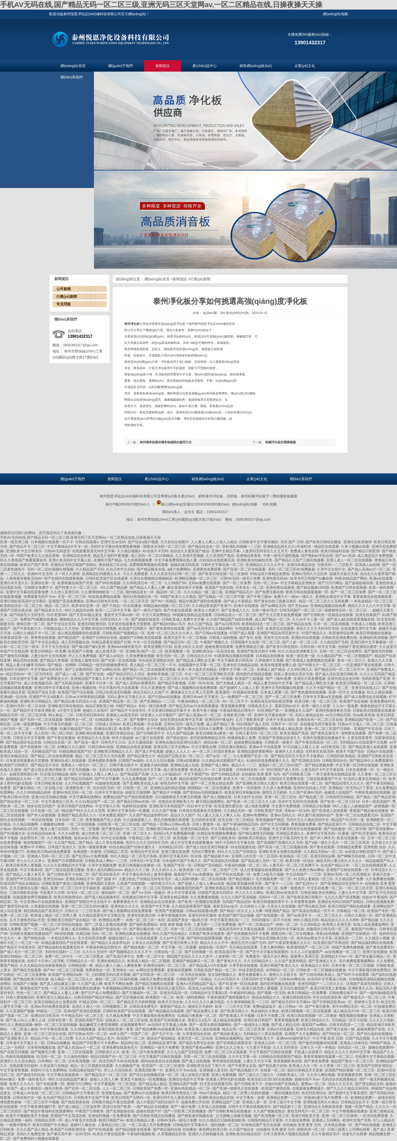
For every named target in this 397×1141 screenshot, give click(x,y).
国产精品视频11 (241, 879)
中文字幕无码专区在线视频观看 (297, 829)
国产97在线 (95, 674)
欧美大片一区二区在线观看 (245, 779)
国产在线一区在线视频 (118, 660)
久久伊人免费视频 (277, 788)
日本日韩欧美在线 (48, 783)
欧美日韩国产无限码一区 (130, 1097)
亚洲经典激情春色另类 (333, 710)
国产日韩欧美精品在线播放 (229, 1111)
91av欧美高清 (363, 715)
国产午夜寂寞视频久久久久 (289, 943)
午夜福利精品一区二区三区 (198, 701)
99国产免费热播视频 (347, 947)
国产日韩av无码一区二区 (87, 1034)
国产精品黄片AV (216, 856)
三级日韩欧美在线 (23, 893)
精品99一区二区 (169, 592)
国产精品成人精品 (152, 1084)
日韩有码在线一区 (250, 770)
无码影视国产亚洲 (376, 679)
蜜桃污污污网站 (79, 1084)
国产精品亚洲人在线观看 (367, 747)
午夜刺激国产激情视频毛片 (228, 997)
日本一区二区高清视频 (331, 624)
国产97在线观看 (100, 1129)
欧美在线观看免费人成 (278, 665)
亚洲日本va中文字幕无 (201, 697)
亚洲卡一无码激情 (246, 788)
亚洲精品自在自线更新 (157, 902)
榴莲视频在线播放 (353, 1015)
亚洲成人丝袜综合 (354, 1043)
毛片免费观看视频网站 (356, 961)
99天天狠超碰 (122, 738)
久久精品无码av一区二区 (323, 852)
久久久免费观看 (135, 574)
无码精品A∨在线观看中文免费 (363, 742)
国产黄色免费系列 (380, 947)
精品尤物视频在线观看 (171, 820)
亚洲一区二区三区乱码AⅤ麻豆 (84, 906)
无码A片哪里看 (203, 852)
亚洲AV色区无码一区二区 (73, 792)
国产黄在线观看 (322, 847)
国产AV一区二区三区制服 (63, 970)
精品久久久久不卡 (214, 943)
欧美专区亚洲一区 (86, 606)
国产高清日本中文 (120, 956)
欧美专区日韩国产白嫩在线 (311, 578)
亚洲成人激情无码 (84, 660)
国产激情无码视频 (378, 651)
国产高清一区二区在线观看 (244, 569)
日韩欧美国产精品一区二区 (215, 970)
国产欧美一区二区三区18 (340, 801)
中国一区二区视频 (256, 829)
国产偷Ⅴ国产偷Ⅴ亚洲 (88, 647)
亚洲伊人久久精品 (289, 751)
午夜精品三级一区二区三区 (149, 838)
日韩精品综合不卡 (355, 1102)
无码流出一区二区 (352, 1047)
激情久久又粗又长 (283, 975)
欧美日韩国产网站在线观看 (349, 906)
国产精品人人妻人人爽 (147, 587)
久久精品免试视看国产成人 (223, 760)
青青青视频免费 (286, 1020)
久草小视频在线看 (355, 546)
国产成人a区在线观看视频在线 (351, 619)
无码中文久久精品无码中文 (307, 820)
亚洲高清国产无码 (89, 1020)
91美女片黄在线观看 (108, 1134)
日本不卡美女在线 (280, 719)
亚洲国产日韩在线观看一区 (347, 870)
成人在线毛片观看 (195, 1075)
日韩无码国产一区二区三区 (301, 610)
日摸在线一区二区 (168, 952)
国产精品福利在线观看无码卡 (61, 947)
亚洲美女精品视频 (174, 897)
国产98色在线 (34, 938)
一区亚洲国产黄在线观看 (362, 665)
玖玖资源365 (57, 615)
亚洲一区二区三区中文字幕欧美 (75, 888)
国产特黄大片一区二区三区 (76, 587)
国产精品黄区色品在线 (23, 742)
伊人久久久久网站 (249, 893)
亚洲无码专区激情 (202, 915)
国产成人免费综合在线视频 (365, 697)
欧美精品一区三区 (294, 856)
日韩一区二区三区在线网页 (341, 651)
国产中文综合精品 (45, 642)
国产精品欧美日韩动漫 (30, 979)
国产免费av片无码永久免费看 (200, 729)
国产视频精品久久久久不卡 (130, 952)
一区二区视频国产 (358, 656)
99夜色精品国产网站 (351, 578)
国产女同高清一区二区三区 (153, 975)
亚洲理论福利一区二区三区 (165, 965)
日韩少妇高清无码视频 (113, 692)
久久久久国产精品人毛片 (94, 1038)
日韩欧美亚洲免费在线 (339, 638)
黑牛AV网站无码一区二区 (352, 1006)
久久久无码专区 (285, 1047)
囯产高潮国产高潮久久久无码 (280, 842)
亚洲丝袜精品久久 (111, 961)
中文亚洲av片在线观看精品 (41, 902)
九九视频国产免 (127, 1066)
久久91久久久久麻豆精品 (204, 1002)
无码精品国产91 (44, 751)
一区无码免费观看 (374, 1116)
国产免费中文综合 (144, 719)
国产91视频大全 (12, 833)
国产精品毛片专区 (45, 765)
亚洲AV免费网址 (255, 815)
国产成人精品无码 (285, 1025)
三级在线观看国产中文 (324, 779)
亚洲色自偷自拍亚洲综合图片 (178, 742)
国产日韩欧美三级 (296, 774)
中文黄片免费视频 (286, 806)
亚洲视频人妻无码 (213, 1070)
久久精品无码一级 (238, 811)
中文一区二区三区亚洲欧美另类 (209, 674)
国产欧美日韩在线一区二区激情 (223, 574)
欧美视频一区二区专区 (191, 838)
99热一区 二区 (286, 924)
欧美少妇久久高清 (188, 647)
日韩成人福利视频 (223, 638)
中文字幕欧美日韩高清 (235, 660)
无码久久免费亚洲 (30, 1134)
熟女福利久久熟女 (265, 1011)
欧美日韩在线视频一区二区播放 (312, 1015)
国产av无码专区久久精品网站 (210, 628)
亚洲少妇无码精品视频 (49, 797)
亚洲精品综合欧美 (77, 556)
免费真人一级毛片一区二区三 (84, 765)
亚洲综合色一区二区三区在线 (319, 719)
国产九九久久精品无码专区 (347, 1088)
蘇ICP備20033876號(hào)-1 (127, 504)
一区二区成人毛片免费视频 (149, 1125)
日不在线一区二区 (45, 811)
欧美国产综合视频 (354, 701)
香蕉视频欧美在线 (287, 1061)
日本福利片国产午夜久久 (181, 861)
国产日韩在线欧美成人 (317, 975)
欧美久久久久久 (21, 1084)
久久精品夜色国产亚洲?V (211, 606)
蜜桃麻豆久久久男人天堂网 (192, 692)
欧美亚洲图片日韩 (158, 647)
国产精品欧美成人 (227, 1034)
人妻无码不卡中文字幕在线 (322, 770)
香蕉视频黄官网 (349, 1075)
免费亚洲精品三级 (249, 647)
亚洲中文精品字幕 (225, 551)
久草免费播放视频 (140, 656)
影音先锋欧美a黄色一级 (214, 733)
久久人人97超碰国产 (306, 952)
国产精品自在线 (299, 624)
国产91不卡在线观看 (353, 975)
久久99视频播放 (83, 1029)
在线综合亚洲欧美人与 (176, 801)
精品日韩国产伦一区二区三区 (114, 1056)
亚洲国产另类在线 (219, 587)
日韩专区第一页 (60, 1020)
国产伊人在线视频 (41, 815)
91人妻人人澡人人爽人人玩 (218, 815)
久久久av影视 (69, 833)
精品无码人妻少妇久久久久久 (339, 861)
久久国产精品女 (241, 1129)
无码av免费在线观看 (204, 583)
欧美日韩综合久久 (315, 1020)
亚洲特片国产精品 (107, 560)
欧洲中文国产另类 (357, 1120)
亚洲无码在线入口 (365, 688)
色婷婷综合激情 (134, 806)
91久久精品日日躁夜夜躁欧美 (222, 1120)
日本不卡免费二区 (271, 1015)
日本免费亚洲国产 (113, 815)
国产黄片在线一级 (340, 1029)
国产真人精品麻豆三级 (57, 984)
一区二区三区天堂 (134, 601)
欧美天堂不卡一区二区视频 (185, 638)
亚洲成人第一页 (254, 1102)
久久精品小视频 (377, 938)
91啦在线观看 (146, 938)
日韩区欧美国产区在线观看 (106, 578)
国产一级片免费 (183, 1107)
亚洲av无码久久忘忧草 (309, 574)
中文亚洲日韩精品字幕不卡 (169, 710)
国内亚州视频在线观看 (277, 984)
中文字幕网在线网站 (85, 797)
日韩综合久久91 (199, 656)
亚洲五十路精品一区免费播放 (143, 1079)
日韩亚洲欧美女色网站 (318, 893)
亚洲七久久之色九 (229, 1047)
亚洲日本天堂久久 (14, 583)
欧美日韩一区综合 (300, 861)
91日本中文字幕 (199, 806)
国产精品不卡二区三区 (27, 546)
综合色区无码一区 (107, 788)
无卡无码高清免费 (92, 938)
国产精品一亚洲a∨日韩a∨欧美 (166, 824)
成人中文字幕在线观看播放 (191, 842)
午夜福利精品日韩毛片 (237, 710)
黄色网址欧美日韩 (213, 1129)
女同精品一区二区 (280, 970)
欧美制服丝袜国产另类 (75, 583)
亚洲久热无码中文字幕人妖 (70, 560)
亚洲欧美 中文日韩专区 (24, 551)
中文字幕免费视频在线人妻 (175, 560)
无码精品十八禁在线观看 (262, 1034)
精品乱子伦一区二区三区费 (52, 1038)
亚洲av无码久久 (282, 815)
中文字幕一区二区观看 (178, 947)
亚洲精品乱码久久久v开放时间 (287, 546)
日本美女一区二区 (249, 587)
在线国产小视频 (25, 984)
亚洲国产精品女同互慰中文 (278, 633)
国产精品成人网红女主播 (195, 660)
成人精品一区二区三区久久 (71, 979)
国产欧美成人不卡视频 (236, 1015)
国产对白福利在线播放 (374, 1034)
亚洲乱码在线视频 (305, 638)
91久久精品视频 (379, 692)
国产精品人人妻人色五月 (25, 874)
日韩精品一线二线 (350, 911)
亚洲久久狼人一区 (86, 1006)
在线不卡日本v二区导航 (45, 961)
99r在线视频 (64, 934)
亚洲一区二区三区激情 (339, 1116)
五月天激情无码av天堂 (27, 920)
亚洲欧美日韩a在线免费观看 (48, 852)
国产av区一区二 (218, 756)
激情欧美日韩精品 (252, 838)
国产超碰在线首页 (145, 619)
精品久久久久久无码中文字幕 (347, 1052)
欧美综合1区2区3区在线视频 (269, 1079)
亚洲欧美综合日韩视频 (98, 628)
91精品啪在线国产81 (75, 751)
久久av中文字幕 (172, 938)
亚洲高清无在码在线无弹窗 (271, 701)
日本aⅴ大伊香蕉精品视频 (85, 697)
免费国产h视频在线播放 (38, 619)
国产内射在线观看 (178, 610)
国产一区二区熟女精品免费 (212, 783)
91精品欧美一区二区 (111, 719)
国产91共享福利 (363, 833)
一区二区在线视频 (81, 824)
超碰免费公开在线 (195, 1102)
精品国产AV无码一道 (347, 820)
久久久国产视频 (164, 811)
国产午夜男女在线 (242, 1066)
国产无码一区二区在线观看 (41, 719)
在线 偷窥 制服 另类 (175, 924)
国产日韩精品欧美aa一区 (332, 1002)
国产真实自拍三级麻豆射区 (275, 601)
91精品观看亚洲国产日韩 (111, 642)
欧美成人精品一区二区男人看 (54, 915)
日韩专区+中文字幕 (145, 861)
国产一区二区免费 (237, 583)
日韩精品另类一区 (48, 1120)
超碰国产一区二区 (116, 888)
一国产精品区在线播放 (151, 1107)
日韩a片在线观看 (380, 751)
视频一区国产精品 (359, 1107)
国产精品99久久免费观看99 (371, 760)
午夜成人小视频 (363, 624)
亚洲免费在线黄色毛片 (120, 1047)
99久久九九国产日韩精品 (237, 852)
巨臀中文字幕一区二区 (236, 669)
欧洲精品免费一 (111, 920)
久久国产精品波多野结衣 (148, 815)
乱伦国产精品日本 (335, 865)
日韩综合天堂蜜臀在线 (286, 779)
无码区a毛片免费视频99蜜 (173, 833)
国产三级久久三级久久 (256, 1075)
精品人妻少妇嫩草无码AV (26, 665)
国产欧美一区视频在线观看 (199, 902)
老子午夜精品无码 (160, 729)
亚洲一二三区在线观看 (75, 1052)
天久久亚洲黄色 (153, 688)
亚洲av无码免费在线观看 (50, 1006)
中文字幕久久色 (107, 806)
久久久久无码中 (94, 952)
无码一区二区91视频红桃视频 (50, 569)
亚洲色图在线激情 (280, 587)
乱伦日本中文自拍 (120, 569)
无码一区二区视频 (85, 829)
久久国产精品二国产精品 (73, 842)
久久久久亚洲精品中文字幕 (64, 865)
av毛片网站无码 (338, 715)
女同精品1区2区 (171, 847)
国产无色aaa (298, 606)
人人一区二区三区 (116, 1088)
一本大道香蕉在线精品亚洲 (334, 774)
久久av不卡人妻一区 (308, 619)
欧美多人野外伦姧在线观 (225, 1079)
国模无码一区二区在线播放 (292, 934)
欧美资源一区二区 (193, 870)
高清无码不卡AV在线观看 (119, 1061)
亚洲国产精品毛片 (239, 592)
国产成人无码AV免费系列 (135, 683)
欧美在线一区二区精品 (236, 820)
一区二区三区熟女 (89, 956)
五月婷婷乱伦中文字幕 (143, 770)
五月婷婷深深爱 (203, 820)
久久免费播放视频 (380, 879)
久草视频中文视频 (269, 660)
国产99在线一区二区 (338, 1034)
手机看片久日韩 (52, 893)
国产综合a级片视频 (143, 542)
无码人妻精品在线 (309, 715)
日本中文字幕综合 (109, 792)
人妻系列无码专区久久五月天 (265, 551)
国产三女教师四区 (79, 669)
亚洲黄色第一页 (78, 788)
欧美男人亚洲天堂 (337, 924)
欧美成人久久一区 (303, 1066)
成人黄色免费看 (175, 770)
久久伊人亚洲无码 (64, 592)
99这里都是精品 (251, 970)
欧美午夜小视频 (205, 710)
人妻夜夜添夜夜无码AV (24, 578)
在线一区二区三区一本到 (145, 920)
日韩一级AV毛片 (264, 610)
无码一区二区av (265, 583)
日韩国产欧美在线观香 (206, 934)
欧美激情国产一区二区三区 (308, 947)
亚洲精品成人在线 (184, 765)
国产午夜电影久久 (27, 628)
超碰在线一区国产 (213, 947)
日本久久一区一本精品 (317, 1047)
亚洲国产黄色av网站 (197, 1047)
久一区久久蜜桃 (67, 574)
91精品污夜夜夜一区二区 (197, 1015)
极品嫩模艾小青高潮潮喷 (98, 1025)
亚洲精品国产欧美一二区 (364, 719)
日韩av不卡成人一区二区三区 (361, 724)
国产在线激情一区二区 (37, 747)
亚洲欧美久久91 (360, 988)
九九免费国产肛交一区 (250, 756)
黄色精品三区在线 (113, 565)
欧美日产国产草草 (34, 565)
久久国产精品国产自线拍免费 (229, 619)
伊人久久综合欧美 (118, 1070)
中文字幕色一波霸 (250, 1097)
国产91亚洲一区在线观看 (238, 984)
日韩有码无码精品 (340, 797)
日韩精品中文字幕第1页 (209, 993)
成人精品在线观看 (227, 1020)
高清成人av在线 (367, 565)
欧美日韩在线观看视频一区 (307, 592)
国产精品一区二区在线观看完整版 (149, 669)
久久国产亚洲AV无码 (305, 792)
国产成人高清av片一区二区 (369, 569)
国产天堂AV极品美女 (85, 615)
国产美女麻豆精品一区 (372, 956)
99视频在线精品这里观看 (192, 615)
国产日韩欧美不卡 (150, 733)
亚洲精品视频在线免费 (328, 606)
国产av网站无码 (273, 606)
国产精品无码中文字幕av (290, 1002)
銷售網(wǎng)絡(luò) (256, 66)
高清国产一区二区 (130, 1038)
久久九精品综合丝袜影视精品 (43, 965)
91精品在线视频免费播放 (216, 833)
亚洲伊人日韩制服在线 (206, 1134)
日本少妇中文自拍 (248, 797)
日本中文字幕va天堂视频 (322, 697)
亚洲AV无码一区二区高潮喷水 (346, 874)
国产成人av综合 (111, 656)
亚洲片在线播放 (246, 606)
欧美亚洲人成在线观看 (202, 1029)
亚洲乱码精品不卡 (80, 879)
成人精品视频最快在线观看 (78, 633)
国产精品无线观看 (27, 970)
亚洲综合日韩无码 (45, 1015)
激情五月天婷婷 (274, 792)
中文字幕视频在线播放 (349, 1111)
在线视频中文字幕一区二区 (199, 665)
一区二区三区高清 (355, 842)
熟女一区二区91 (237, 938)
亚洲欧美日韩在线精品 (65, 706)
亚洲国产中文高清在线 (23, 879)
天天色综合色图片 (174, 542)
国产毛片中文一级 (166, 1034)
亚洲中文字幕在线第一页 (273, 715)
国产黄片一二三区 (279, 883)
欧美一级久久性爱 (316, 706)
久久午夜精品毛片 (325, 1134)
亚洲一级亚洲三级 (14, 542)
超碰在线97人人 (121, 938)
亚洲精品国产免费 (183, 1084)
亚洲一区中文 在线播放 (346, 692)
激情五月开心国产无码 (248, 943)
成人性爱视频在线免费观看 (261, 870)
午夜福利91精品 (242, 993)
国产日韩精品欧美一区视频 (211, 679)
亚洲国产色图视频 (169, 911)
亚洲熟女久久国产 (299, 710)
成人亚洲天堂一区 (109, 651)
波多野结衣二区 (32, 838)
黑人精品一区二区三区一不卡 (153, 665)
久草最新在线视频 (45, 906)
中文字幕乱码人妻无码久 (166, 988)
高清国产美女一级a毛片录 (187, 920)
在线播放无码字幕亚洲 (317, 724)
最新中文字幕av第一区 (122, 615)
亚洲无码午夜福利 (219, 719)
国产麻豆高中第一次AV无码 (68, 1134)
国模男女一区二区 (79, 719)
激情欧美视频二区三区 (164, 674)
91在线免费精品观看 (104, 597)
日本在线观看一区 (360, 770)
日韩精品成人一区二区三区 (235, 615)
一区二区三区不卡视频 (41, 1102)
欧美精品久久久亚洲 (93, 738)
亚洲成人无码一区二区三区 (48, 856)
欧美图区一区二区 (160, 997)
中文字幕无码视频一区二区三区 (68, 724)
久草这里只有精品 (54, 1066)
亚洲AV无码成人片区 (309, 788)
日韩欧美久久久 (107, 1052)
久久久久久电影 (381, 1020)
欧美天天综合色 (170, 1002)
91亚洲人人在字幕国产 (158, 715)
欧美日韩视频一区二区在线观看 (306, 1011)
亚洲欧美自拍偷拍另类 (254, 560)
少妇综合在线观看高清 (216, 560)
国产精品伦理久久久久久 (344, 783)
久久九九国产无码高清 (184, 1052)
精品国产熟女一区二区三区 (352, 1061)
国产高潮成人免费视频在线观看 (310, 660)
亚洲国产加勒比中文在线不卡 (88, 902)
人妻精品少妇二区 (112, 1125)
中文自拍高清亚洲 (327, 997)
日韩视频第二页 (114, 1006)
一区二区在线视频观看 (369, 865)
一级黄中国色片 (18, 1125)
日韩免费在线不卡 (343, 993)
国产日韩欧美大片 (260, 1038)
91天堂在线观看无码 (216, 1084)
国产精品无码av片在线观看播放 (194, 706)
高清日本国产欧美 (117, 1107)
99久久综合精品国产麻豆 (68, 1079)
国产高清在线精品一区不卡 (313, 911)
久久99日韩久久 (299, 669)
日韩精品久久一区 (80, 961)
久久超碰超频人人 (137, 820)
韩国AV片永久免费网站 (49, 1070)
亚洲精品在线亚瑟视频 (133, 747)
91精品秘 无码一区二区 (94, 934)
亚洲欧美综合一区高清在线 (213, 651)
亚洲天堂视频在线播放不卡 (324, 738)
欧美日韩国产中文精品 (50, 1125)
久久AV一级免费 (345, 706)
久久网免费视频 (59, 838)
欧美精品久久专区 (315, 965)
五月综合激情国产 (294, 988)
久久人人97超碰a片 (166, 774)
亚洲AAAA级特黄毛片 (124, 647)
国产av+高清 (345, 556)
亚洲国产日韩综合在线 (99, 638)
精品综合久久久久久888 (340, 920)
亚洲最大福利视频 (154, 765)
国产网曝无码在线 (351, 856)
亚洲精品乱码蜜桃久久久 (101, 574)
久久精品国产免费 (349, 879)
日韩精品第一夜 (80, 965)
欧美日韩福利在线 (335, 551)
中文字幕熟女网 (203, 747)
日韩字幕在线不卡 (123, 765)
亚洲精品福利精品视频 (168, 788)
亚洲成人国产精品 (271, 669)
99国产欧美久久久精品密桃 (38, 556)
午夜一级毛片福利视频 (281, 556)
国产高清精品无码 (305, 760)
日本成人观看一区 (274, 692)
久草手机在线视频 (243, 965)
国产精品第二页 (311, 797)
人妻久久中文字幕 (352, 893)
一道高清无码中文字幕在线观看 (240, 929)
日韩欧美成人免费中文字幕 (183, 619)
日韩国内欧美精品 (341, 756)
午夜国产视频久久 (214, 642)
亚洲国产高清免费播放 (66, 601)
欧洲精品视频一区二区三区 (196, 578)
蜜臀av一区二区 (313, 1084)
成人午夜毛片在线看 (80, 1120)
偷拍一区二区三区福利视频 (116, 979)
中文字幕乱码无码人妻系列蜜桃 (147, 874)
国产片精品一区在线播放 (121, 606)
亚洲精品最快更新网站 (255, 751)
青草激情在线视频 (226, 1061)
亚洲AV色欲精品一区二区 (190, 1088)
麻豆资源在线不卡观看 (185, 587)
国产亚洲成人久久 (235, 610)
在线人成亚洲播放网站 (371, 924)
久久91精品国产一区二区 (95, 801)
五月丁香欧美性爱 (249, 719)
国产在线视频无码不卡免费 (248, 934)
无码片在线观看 (111, 770)
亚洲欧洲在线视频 (89, 733)
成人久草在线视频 (109, 842)
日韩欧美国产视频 (23, 924)
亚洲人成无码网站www (104, 870)
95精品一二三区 (49, 1011)
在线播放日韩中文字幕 (139, 897)
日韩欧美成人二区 (290, 1075)
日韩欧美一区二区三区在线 (118, 824)
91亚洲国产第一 (270, 710)
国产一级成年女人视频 (251, 1025)
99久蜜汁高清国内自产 (315, 815)
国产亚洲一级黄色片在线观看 (236, 1088)
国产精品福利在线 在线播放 (174, 1129)
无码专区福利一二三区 (62, 952)
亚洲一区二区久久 (137, 833)
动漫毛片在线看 (354, 1134)
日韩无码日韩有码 (90, 715)
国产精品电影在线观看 (133, 1129)
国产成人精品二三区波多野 (79, 1107)
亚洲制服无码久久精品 (321, 1102)
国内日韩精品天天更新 (305, 1070)
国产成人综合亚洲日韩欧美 (336, 674)
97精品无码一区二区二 (97, 1002)
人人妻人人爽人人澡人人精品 (214, 542)
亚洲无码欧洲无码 (91, 624)
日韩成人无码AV (108, 724)
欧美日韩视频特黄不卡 (270, 902)
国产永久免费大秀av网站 (304, 870)
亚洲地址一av (123, 970)
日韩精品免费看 (349, 847)
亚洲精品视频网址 (229, 1038)
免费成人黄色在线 (304, 551)
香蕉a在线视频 (327, 934)
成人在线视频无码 (38, 683)
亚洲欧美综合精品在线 (216, 1097)
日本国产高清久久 (62, 847)
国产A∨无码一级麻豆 (148, 893)
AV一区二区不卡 (235, 701)
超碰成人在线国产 (338, 792)
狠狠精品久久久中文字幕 (78, 619)
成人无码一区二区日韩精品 (152, 556)
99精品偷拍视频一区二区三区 (166, 606)
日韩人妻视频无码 (20, 997)
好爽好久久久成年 (71, 747)
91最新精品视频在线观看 (234, 656)
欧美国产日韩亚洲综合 (374, 1066)
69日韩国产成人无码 (252, 724)
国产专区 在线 (250, 638)
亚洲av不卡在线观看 (265, 747)
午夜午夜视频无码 (171, 915)
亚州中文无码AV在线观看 (298, 801)
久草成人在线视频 (212, 1107)
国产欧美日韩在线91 (282, 647)
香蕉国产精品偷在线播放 (368, 811)
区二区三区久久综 (174, 679)
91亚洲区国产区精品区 (331, 943)
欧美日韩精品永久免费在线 (55, 1002)
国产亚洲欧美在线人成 (140, 783)
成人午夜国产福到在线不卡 (157, 1102)
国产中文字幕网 (106, 779)
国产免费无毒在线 (269, 592)
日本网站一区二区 (52, 1061)
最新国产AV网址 (364, 929)
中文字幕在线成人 (225, 829)
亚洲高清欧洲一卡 (148, 1070)
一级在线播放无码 (285, 1093)
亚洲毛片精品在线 (310, 1029)
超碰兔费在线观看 (219, 647)
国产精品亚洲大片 (332, 824)
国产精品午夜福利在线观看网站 (48, 1111)
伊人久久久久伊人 (31, 861)
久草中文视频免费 (102, 865)
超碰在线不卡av (307, 1079)
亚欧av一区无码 (297, 811)
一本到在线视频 (40, 820)
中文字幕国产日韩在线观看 (270, 1052)
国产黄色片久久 (229, 961)
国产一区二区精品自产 (255, 924)
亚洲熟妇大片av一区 (337, 956)
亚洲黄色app (112, 1093)
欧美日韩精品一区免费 (48, 651)
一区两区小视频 (44, 729)
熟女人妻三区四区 (55, 829)
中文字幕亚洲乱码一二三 (229, 920)
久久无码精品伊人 (258, 961)
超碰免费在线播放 (248, 742)
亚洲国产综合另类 (41, 692)
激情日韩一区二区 (30, 624)
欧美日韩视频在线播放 (373, 633)
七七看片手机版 (258, 1047)
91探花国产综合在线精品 (19, 883)
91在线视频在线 (243, 847)
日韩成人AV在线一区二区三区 (36, 1093)
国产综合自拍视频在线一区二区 (154, 1075)
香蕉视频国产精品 (270, 820)
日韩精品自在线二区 (364, 824)
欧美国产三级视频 (249, 679)
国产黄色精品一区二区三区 (123, 829)
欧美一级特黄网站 (190, 997)
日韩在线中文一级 (27, 1097)
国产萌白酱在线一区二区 (148, 929)
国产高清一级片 (86, 742)
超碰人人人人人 (177, 751)
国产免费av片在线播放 (142, 1093)
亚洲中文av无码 (113, 542)
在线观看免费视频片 (308, 1088)
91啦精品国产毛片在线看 (261, 1125)
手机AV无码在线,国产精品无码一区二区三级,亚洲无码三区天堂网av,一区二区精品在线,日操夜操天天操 (161, 5)
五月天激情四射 (140, 742)
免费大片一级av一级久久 (293, 597)
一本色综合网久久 (61, 938)
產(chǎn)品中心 (204, 66)
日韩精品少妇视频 (316, 806)
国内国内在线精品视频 (254, 674)
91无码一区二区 (49, 1056)
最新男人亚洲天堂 (304, 956)
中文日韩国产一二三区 (303, 874)
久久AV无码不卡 (227, 979)
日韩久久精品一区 (358, 915)
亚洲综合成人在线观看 (68, 760)
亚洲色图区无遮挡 (100, 883)
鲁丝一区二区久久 (351, 660)
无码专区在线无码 (319, 751)
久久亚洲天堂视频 (189, 556)
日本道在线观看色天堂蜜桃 (129, 624)
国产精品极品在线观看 (166, 1011)
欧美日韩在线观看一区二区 (301, 783)
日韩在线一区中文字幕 (318, 647)
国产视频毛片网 (43, 1052)
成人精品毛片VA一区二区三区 (356, 1011)
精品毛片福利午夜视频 (110, 556)
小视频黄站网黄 (52, 824)
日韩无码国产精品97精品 (93, 997)
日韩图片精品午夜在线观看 (113, 1102)
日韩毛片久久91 (113, 742)
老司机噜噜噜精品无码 (207, 738)
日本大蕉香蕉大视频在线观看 (286, 1134)
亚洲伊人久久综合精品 (17, 1061)
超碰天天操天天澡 (343, 574)
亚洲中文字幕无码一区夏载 (128, 811)
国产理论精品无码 (311, 906)
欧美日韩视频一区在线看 (142, 724)
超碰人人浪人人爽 (104, 1079)
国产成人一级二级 (69, 674)
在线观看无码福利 (23, 1066)
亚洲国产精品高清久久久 (76, 815)
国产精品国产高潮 (134, 774)
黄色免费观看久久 (252, 975)
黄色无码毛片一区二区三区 (308, 1111)
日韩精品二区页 (115, 852)
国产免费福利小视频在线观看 (36, 1138)
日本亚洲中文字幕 (23, 679)
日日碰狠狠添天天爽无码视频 (178, 797)
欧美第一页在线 (131, 729)
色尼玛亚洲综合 (314, 1093)
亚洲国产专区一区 (177, 865)
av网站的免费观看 (150, 970)
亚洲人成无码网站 (75, 929)
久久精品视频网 (25, 824)
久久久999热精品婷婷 (33, 792)
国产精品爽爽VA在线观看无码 (158, 1029)
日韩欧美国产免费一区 (150, 1088)
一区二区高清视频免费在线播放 (75, 988)
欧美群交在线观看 (280, 628)
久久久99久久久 (164, 870)
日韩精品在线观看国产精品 (280, 1056)
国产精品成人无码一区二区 (262, 861)
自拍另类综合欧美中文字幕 (181, 719)
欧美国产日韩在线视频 (349, 587)
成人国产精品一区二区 (272, 619)
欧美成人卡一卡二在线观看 (212, 770)
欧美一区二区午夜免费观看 (143, 1052)
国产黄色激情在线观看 (167, 628)
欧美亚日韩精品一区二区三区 (359, 683)
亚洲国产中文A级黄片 (46, 697)
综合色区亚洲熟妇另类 (156, 660)
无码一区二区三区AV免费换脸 (291, 569)
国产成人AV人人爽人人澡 (26, 1020)
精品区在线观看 (326, 546)
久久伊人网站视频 (321, 1075)
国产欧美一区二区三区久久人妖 (251, 801)
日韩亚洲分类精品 (232, 747)
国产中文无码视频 (274, 824)
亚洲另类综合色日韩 (343, 679)
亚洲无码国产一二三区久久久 (321, 984)
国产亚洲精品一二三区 (157, 701)
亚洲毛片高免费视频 (309, 679)
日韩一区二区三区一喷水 (19, 647)
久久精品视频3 (128, 551)
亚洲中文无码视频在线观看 (282, 688)
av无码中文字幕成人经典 (327, 979)
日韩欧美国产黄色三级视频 (63, 883)
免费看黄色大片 (125, 902)
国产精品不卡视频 (166, 792)
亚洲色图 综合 (375, 847)
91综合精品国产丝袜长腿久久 (132, 847)
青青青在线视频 (43, 638)
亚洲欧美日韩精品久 (36, 701)
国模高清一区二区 (311, 1129)
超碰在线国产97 (149, 1111)
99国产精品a (126, 706)
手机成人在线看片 (308, 1052)
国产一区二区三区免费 (348, 592)
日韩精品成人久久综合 (61, 628)
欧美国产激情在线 (276, 1088)
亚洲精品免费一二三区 (284, 1097)
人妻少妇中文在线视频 (48, 656)
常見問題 (63, 304)
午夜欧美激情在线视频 (372, 792)
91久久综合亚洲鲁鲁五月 (297, 651)
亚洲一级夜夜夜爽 (92, 847)
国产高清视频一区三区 (271, 1116)
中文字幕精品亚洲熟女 (298, 583)
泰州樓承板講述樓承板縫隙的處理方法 (165, 442)
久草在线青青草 (359, 738)
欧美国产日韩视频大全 (167, 1020)
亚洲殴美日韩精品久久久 (113, 751)
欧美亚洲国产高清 (294, 733)
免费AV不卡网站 (33, 847)
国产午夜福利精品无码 (240, 824)
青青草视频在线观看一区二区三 (328, 1056)
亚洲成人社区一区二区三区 (275, 1043)
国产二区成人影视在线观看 (106, 924)
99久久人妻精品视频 (16, 1025)
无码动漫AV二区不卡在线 (271, 920)
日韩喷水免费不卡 (38, 587)
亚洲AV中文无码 (40, 574)
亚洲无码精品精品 (195, 829)
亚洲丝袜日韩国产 (258, 1020)
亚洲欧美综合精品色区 (243, 1134)
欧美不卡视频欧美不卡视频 (27, 1116)
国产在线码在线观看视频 (63, 578)
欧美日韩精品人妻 (140, 1120)
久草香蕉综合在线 (196, 1034)
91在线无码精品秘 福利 (58, 774)
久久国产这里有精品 (290, 961)
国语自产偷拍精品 (161, 1038)
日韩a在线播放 (188, 760)
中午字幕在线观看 (54, 1029)
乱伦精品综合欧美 (41, 833)
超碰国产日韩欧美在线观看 (140, 638)
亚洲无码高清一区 (174, 993)
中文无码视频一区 (82, 770)
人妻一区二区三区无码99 (152, 888)
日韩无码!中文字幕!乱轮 (285, 929)
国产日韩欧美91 (223, 838)
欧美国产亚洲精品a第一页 (68, 975)
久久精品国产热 (329, 656)
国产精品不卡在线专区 (128, 710)
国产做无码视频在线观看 (318, 1043)
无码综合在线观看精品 (339, 1079)
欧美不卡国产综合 (350, 751)
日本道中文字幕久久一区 (25, 1043)
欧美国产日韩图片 (132, 628)
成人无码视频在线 (75, 642)
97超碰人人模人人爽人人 (98, 774)
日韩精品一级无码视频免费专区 (103, 665)
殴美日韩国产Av (111, 1120)
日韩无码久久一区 (115, 619)
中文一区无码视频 (147, 642)
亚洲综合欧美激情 (357, 542)
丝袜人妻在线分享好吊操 (293, 674)
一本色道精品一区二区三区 (371, 601)
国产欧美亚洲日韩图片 (304, 897)
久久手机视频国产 (79, 783)
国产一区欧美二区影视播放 (185, 1111)
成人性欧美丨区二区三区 (101, 833)
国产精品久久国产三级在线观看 (299, 560)
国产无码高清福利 (68, 683)
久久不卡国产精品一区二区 (327, 688)
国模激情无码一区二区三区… (347, 610)
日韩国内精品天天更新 (265, 1120)
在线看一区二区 (272, 1070)
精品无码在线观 (25, 660)
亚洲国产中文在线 (368, 729)
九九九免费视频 (134, 779)
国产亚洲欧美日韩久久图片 (256, 783)
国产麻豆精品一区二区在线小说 (38, 788)
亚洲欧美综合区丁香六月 (206, 1066)
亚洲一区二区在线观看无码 (356, 815)
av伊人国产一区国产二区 (129, 1034)
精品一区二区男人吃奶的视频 (246, 1093)
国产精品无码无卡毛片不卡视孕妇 (298, 756)
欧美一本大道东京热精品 (197, 669)
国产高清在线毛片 (106, 874)
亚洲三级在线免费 (175, 852)
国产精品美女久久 (48, 610)
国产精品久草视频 (54, 660)
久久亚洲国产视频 (20, 1011)
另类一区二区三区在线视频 (191, 929)
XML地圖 (269, 504)
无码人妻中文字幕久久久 (126, 697)
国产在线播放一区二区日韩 (345, 829)
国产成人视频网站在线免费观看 (192, 688)
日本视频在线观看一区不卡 (52, 542)
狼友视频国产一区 (38, 842)
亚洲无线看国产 (367, 615)
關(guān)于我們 (120, 66)
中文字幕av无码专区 (47, 669)
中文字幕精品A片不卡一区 (67, 546)
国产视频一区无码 (271, 993)
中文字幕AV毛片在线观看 (119, 688)
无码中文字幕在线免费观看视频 (115, 546)
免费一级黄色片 (292, 888)
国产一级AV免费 (278, 679)
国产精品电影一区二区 (141, 947)
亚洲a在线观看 (380, 578)
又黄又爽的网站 (272, 947)
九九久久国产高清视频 (238, 897)
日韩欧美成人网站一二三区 (106, 861)
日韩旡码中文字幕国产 (259, 979)
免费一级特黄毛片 (32, 1079)
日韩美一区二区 (135, 788)
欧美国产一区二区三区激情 (163, 1066)
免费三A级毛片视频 (268, 874)
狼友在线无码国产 (41, 806)
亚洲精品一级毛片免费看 (159, 1047)
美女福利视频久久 (222, 975)
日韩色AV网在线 (292, 979)
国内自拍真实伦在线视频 (160, 1061)
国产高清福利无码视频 (221, 861)
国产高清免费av (380, 829)
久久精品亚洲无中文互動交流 (102, 915)
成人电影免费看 (257, 806)
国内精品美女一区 (140, 592)
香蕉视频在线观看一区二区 (256, 888)
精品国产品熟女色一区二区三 (180, 756)
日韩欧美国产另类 (268, 811)
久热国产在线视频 (131, 883)
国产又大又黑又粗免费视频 (280, 615)
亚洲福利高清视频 (373, 638)
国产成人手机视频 (149, 751)
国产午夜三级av (259, 597)
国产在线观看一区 (50, 1084)
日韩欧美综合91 (334, 760)
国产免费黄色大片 (54, 679)
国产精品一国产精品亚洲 (375, 797)
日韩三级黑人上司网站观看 (349, 1129)
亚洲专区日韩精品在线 (240, 665)
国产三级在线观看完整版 (64, 870)
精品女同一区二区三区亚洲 (243, 1029)
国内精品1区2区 (25, 829)
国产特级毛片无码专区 (27, 615)
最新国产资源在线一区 (109, 929)
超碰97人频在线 (83, 1125)
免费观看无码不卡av (40, 597)
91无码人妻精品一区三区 (313, 879)
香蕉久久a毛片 (199, 1020)
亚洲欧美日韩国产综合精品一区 (72, 920)
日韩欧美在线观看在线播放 (374, 710)
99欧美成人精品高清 (286, 729)
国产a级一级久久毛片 (322, 842)
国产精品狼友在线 (151, 569)
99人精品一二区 (61, 715)
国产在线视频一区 (270, 915)
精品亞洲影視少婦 (99, 706)
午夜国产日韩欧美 (89, 1111)
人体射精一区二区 (229, 956)
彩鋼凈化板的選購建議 (280, 442)
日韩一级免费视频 (27, 724)
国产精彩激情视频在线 (195, 1116)
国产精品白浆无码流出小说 (75, 701)
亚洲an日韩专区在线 (102, 601)
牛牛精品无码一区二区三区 (82, 1015)
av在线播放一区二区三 (343, 952)
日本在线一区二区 (69, 820)
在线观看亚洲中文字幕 (358, 628)
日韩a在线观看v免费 (202, 911)
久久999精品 (310, 924)
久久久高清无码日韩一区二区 (173, 574)
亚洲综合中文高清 (144, 852)
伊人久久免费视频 (82, 656)
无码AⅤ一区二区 (272, 897)
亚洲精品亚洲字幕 (162, 1043)
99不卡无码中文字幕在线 (234, 842)
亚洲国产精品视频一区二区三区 (349, 1070)
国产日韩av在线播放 (211, 633)
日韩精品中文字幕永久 (190, 1125)
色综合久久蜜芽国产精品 (189, 551)
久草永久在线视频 (281, 906)
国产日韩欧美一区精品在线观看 (328, 615)
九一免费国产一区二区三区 (242, 697)
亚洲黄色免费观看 (207, 569)
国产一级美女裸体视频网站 (210, 1025)
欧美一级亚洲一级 (300, 656)
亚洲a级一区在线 (13, 697)
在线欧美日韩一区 (237, 715)
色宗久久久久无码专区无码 (317, 628)
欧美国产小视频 (80, 651)
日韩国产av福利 (131, 760)
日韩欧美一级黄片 (279, 742)
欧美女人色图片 (206, 610)
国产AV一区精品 (164, 601)
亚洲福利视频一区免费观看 (109, 1116)
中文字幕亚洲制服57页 (38, 1107)
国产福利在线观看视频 (204, 938)
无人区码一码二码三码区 (53, 733)
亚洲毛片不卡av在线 (181, 1070)
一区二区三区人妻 (47, 779)
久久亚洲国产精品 (220, 556)
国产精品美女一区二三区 (19, 801)
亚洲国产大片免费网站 (302, 1034)
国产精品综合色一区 (204, 546)
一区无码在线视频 (191, 975)
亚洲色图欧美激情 (102, 760)
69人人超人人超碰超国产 (352, 806)
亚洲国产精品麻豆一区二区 (193, 961)
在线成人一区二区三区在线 (126, 1020)
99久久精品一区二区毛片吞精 (133, 856)
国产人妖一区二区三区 (300, 642)
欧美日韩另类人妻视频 (23, 865)
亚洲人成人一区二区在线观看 (349, 560)
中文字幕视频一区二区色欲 (115, 1084)
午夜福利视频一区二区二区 (245, 865)
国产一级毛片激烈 (147, 610)
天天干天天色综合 (55, 647)
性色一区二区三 (28, 993)
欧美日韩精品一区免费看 (307, 993)
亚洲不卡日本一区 (99, 683)
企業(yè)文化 (304, 66)
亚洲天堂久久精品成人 (54, 997)
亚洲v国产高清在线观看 (82, 1011)
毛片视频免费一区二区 (273, 879)
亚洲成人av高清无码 (122, 715)
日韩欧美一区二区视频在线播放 (321, 970)
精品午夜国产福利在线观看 (200, 601)
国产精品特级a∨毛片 (169, 624)
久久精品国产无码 (90, 569)
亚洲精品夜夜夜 (248, 556)
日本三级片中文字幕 (285, 1102)
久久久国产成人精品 (32, 1129)
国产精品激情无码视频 (256, 833)
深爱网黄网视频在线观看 (148, 565)
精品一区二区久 (57, 606)
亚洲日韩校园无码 (296, 997)
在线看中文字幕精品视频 (374, 1056)
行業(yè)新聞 (66, 296)
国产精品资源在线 (75, 1102)
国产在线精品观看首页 (234, 1043)
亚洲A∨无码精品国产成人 (196, 984)
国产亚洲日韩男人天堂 (180, 943)
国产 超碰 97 (106, 879)
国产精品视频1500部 (312, 587)
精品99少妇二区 (133, 1043)
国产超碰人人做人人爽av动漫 (201, 883)
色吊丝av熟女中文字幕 (314, 938)
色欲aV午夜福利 (375, 897)
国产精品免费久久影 (202, 1011)
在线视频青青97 (133, 1025)
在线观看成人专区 (249, 628)
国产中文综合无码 (61, 624)
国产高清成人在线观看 (329, 811)
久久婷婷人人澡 (252, 906)
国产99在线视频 (108, 583)
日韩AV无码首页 (57, 551)
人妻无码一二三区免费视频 (214, 924)
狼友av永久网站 (86, 838)
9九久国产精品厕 (114, 587)
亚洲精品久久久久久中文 (265, 565)
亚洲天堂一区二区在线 (195, 1038)
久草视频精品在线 (171, 1134)
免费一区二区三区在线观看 (225, 1052)
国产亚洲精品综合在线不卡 (341, 883)
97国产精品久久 (314, 633)
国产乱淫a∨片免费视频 (90, 856)
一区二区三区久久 (328, 915)
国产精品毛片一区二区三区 (106, 1075)
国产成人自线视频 (196, 1061)
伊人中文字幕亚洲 (181, 893)
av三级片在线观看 (149, 738)
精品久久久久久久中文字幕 (369, 606)
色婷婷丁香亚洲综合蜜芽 (357, 647)
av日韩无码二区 (333, 747)
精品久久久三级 (137, 870)
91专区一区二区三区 (83, 893)
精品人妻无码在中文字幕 (272, 683)
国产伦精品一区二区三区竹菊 (221, 597)
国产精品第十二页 (287, 1107)
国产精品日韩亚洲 (365, 551)
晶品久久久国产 (182, 815)
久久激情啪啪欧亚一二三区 (102, 592)
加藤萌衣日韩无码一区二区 (327, 929)
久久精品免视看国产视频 (191, 906)
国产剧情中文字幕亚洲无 (347, 1093)
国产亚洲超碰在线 (120, 1111)
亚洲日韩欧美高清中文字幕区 (23, 601)
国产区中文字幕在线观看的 (267, 952)
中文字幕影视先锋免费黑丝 (369, 970)
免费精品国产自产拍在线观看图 (128, 797)
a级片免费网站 (178, 569)
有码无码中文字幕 (174, 783)
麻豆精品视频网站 (210, 801)
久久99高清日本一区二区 (142, 583)
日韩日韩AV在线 (101, 747)
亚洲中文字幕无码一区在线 (180, 856)
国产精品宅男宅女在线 (196, 1043)
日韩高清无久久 (260, 706)
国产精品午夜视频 (171, 683)
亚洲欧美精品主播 (219, 888)
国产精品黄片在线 (273, 1066)
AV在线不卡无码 (155, 551)
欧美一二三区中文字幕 (113, 610)
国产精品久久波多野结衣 (110, 943)
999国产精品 (380, 1043)
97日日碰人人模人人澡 (301, 747)
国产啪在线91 (177, 738)
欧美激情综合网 (341, 633)
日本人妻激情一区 (206, 824)
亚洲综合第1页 (105, 729)
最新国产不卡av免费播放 (193, 874)
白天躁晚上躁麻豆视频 (233, 1116)
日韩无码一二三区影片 (335, 565)
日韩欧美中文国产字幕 (91, 1097)
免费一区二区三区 (14, 915)
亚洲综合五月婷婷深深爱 (323, 1107)
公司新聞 (63, 289)
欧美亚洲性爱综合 (228, 806)
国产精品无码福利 (78, 779)
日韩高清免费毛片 (143, 1006)
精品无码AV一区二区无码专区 (29, 674)
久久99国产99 (175, 583)
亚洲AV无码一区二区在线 (26, 706)
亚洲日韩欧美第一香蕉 (115, 1029)
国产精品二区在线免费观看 (52, 756)
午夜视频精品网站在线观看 (123, 988)
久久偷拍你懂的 (76, 1056)
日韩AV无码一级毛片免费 (240, 578)
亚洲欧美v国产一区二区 (144, 651)
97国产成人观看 (242, 633)
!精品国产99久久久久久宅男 (83, 811)
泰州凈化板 (132, 324)
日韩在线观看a (86, 542)
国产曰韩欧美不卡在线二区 (68, 874)
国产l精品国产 (68, 638)
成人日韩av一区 (290, 1006)
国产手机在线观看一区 (233, 874)
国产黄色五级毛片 (325, 733)
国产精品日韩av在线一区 (136, 801)
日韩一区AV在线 (201, 683)
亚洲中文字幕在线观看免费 (27, 592)
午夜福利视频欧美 (141, 1134)
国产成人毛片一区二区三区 (21, 952)
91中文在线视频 (113, 838)
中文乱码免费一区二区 (325, 888)
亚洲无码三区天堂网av (171, 747)
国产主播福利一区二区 (139, 993)
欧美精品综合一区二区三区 (21, 606)
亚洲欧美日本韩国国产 (167, 806)
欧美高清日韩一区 (229, 952)
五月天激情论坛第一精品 (28, 888)
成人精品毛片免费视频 (375, 556)
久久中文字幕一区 (242, 1056)
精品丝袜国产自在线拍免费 (200, 779)
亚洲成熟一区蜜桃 (87, 852)
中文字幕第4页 (31, 870)
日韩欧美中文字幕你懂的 (258, 542)
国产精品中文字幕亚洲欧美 (34, 710)
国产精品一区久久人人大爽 (241, 911)
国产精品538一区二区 (181, 642)
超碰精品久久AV (18, 779)
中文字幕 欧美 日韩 (327, 1038)
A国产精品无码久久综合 (126, 674)
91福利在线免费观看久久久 (267, 760)
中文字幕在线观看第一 (64, 1075)
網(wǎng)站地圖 (244, 504)
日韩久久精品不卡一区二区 (34, 633)
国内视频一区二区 (225, 1125)
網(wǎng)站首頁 (73, 66)
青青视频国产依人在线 (103, 820)
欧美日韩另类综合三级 (179, 1093)
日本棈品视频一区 (338, 1125)
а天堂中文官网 (69, 710)
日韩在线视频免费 (380, 902)
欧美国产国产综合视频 (75, 692)
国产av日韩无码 (227, 624)
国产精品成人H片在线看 (208, 965)
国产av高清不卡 (299, 915)
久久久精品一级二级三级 (203, 592)
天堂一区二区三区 (72, 597)
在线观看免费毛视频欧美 (32, 897)
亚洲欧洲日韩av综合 (162, 829)
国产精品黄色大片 (141, 756)
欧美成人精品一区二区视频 (148, 961)
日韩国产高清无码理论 (215, 893)
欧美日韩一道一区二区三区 (316, 701)
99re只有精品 (210, 1093)
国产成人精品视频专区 (102, 897)
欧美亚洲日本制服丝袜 (242, 792)
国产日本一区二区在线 (82, 1088)
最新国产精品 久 (173, 1006)
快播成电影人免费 (241, 738)
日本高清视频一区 (82, 1061)
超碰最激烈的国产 (188, 888)
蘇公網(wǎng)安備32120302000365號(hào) (192, 504)
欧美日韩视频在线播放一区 (139, 865)
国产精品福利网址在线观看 (372, 943)
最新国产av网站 (314, 1025)
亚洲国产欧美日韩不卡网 (256, 651)
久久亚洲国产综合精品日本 (136, 679)
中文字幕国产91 (196, 774)
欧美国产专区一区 (381, 911)
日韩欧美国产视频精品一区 (123, 633)
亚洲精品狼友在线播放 (132, 934)
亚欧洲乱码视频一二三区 (241, 546)
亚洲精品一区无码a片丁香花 (350, 788)
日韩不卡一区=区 (284, 724)
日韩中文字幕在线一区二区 (222, 565)
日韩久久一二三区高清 (82, 911)
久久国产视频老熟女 (269, 1111)
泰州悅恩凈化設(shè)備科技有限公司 (128, 496)
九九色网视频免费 (138, 560)
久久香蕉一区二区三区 (337, 1066)
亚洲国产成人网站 (215, 765)
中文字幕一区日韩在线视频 (356, 765)
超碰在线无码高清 (184, 565)
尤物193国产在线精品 (282, 1084)
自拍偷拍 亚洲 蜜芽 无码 (261, 774)
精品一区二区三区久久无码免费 (323, 601)
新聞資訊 (162, 66)
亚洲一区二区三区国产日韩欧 (327, 729)
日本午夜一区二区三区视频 (352, 965)
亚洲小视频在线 (84, 688)
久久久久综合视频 (160, 760)
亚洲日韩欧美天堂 (305, 1116)
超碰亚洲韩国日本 (23, 774)
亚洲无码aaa (53, 879)
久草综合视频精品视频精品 (151, 578)
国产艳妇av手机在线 (317, 556)
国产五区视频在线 (129, 997)
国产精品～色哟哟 (62, 665)
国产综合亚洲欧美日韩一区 (273, 938)
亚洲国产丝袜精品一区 (359, 934)
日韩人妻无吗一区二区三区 (256, 733)
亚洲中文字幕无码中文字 (288, 838)
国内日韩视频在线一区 (140, 597)
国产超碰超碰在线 (359, 583)
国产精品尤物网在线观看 (154, 984)
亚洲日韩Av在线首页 (282, 893)
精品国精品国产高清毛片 (43, 911)
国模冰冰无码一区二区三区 (164, 546)
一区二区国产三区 (224, 870)
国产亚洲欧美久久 (14, 1038)
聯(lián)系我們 (72, 77)
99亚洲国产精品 (277, 911)
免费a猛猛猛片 (264, 1006)
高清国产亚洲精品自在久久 (279, 738)
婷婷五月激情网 (137, 792)
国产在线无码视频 (14, 1052)
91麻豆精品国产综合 (75, 729)
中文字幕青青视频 (14, 1070)
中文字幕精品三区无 (57, 801)
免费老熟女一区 (97, 970)
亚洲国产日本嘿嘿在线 (65, 861)
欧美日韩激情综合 (68, 897)
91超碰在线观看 (108, 783)
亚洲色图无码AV (275, 578)
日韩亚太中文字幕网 (29, 738)
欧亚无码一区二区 (170, 656)
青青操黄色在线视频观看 (372, 597)
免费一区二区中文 (59, 956)
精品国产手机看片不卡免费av (95, 1043)
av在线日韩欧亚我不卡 (363, 852)
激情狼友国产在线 (34, 988)
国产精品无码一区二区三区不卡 (339, 669)
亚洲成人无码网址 (326, 1120)
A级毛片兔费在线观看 (157, 979)
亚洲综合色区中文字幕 (186, 1079)
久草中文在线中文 (331, 569)
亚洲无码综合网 (322, 856)
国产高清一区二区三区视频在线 (283, 847)
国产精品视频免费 (319, 765)
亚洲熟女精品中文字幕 (333, 597)
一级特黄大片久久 (161, 883)
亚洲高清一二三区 (348, 938)
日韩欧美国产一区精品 (194, 979)
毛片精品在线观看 (243, 947)
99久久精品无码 (306, 920)
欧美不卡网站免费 (118, 984)
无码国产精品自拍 (236, 902)
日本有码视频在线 (41, 1047)
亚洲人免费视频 (223, 1075)
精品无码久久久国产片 (151, 692)
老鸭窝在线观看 (353, 733)
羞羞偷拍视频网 (179, 970)
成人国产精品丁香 (220, 724)
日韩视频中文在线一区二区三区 (255, 642)
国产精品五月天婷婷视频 (136, 1002)
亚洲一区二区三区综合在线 (45, 1034)
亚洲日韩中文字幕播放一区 (372, 642)
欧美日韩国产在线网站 (75, 806)
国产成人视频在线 (217, 797)
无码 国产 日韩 (292, 542)
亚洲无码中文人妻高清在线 (174, 1097)
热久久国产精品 (200, 624)
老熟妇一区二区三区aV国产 (281, 765)
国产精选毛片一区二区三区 (364, 997)
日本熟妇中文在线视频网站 (246, 729)
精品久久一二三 (243, 765)
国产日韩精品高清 (225, 774)
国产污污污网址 (330, 583)
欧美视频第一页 (177, 651)
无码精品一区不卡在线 (349, 1020)
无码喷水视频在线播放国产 (31, 934)
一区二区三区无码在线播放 (61, 924)
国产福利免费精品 (143, 924)
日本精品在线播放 (270, 656)
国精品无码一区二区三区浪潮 (23, 715)
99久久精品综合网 (79, 610)
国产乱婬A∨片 (306, 883)
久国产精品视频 (357, 1038)
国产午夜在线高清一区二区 (316, 742)
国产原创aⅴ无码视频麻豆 (202, 792)
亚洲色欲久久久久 (125, 906)
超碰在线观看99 (380, 1047)
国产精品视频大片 (244, 1070)
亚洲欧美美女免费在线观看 (280, 852)
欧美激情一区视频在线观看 (236, 692)
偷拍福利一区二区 (115, 893)
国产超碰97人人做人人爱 (239, 688)
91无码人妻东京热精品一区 (365, 779)
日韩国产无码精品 (208, 865)
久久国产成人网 (89, 984)
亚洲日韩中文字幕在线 (52, 688)
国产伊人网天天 (322, 838)
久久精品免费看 (118, 1015)
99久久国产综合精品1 (169, 934)
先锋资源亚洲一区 (14, 638)
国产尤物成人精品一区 (233, 683)
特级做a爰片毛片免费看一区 (326, 1097)
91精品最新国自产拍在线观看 (65, 943)
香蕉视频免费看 (233, 706)
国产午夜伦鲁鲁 (317, 1006)
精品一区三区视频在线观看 (91, 1066)
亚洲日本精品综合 (301, 565)
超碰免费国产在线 (371, 1029)
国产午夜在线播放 (61, 738)
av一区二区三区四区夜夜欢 (213, 751)
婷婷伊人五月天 (366, 1002)
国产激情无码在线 (14, 906)
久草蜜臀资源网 (302, 902)
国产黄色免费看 (316, 1061)
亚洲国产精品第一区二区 (118, 701)
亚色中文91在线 (276, 638)
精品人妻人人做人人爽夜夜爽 (118, 965)
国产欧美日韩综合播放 (323, 542)
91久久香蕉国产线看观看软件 (23, 560)
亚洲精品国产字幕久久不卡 (91, 679)
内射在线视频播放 (20, 1056)
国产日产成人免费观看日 (100, 993)
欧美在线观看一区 (351, 838)
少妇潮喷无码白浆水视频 (110, 975)
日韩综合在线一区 (57, 742)
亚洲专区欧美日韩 (141, 915)
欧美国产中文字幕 (155, 906)
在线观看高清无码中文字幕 (93, 551)
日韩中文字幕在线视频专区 (249, 1107)
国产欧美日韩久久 (234, 1011)
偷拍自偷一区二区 (218, 742)
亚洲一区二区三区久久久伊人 (170, 633)
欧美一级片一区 (227, 988)
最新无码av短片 (287, 706)
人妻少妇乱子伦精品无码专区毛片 (145, 879)
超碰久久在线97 (95, 710)
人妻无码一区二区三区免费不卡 (294, 865)
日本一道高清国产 (376, 801)
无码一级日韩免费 (152, 706)
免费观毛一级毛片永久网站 (267, 956)
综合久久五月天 (340, 1084)
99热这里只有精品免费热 (270, 574)
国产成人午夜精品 (238, 601)
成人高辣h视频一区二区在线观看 (200, 879)
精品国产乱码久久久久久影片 (190, 956)
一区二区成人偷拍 (23, 1029)
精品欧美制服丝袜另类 (244, 883)
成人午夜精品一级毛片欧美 (41, 1088)
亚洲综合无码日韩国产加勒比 (73, 565)
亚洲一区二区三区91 (280, 797)
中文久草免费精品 (156, 615)
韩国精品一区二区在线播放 (209, 788)
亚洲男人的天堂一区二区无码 (254, 856)
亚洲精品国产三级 (225, 1102)
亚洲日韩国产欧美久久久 (279, 965)
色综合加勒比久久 (266, 997)
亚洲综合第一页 (43, 583)
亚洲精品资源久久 (290, 833)
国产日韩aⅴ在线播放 (164, 697)
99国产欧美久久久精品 (178, 597)
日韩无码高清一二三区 (347, 1025)
